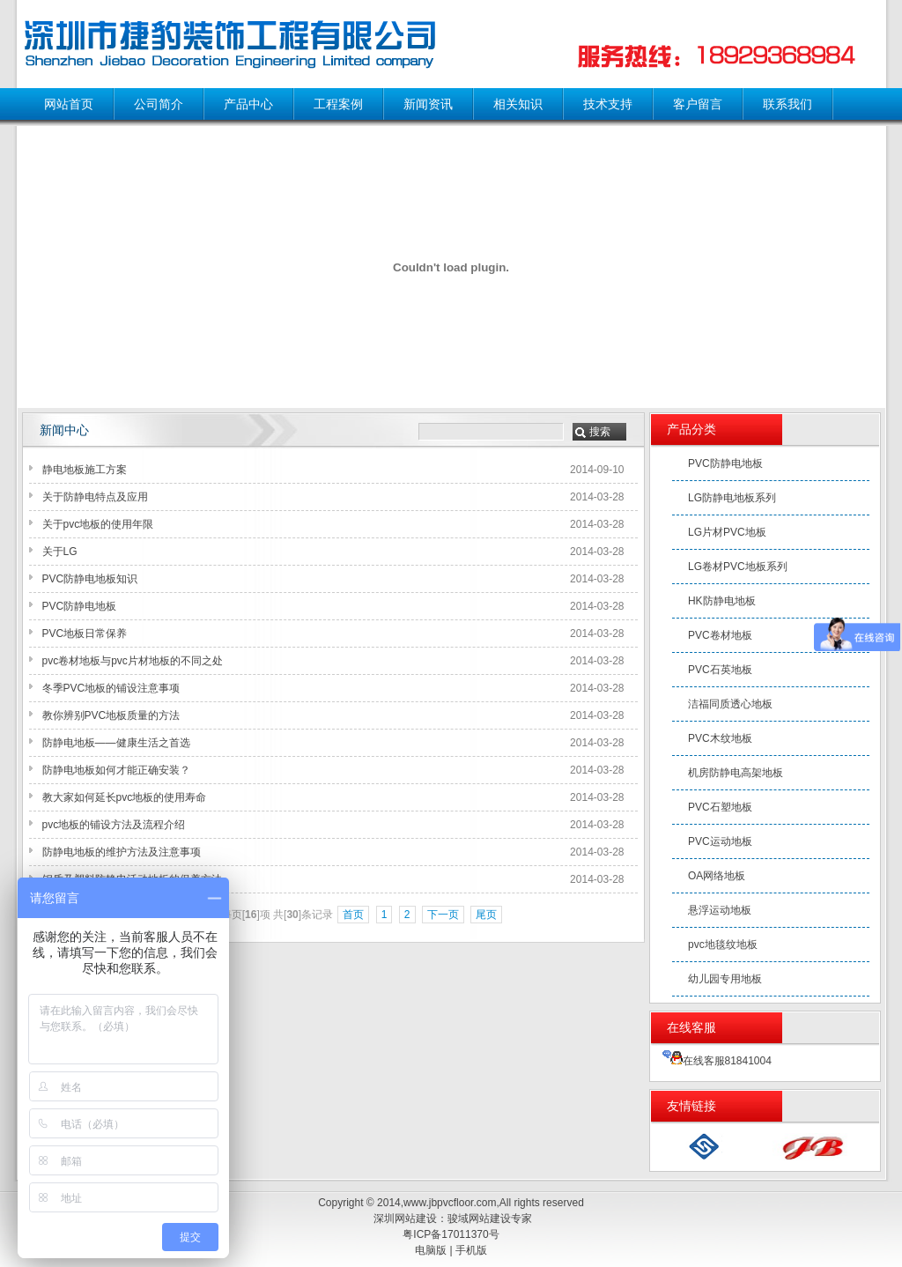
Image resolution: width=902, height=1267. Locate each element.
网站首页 (68, 104)
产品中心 (248, 104)
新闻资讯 (428, 104)
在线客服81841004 (717, 1061)
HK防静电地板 (722, 601)
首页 (353, 914)
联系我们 (787, 104)
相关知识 (518, 104)
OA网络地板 (716, 876)
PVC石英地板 (720, 669)
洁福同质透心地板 (730, 704)
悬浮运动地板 (719, 910)
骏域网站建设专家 (489, 1218)
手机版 (471, 1250)
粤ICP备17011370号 (451, 1234)
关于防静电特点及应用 (95, 497)
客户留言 (697, 104)
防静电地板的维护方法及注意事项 (121, 852)
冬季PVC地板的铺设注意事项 (111, 688)
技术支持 (607, 104)
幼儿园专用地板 (725, 979)
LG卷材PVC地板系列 (737, 566)
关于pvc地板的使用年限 (98, 524)
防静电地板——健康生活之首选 (116, 743)
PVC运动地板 (720, 841)
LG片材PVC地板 (727, 532)
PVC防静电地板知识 (90, 579)
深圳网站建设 (405, 1218)
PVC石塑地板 (720, 807)
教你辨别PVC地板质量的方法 (111, 715)
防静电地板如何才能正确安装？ (116, 770)
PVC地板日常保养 (85, 633)
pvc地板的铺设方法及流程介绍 (114, 825)
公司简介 (158, 104)
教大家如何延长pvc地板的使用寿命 (124, 797)
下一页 (443, 914)
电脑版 (431, 1250)
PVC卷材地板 (720, 635)
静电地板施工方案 (84, 469)
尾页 (486, 914)
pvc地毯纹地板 (723, 944)
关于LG (60, 551)
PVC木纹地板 (720, 738)
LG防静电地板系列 (732, 498)
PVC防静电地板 (79, 606)
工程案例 (338, 104)
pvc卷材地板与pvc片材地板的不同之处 (132, 661)
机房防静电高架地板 (735, 773)
